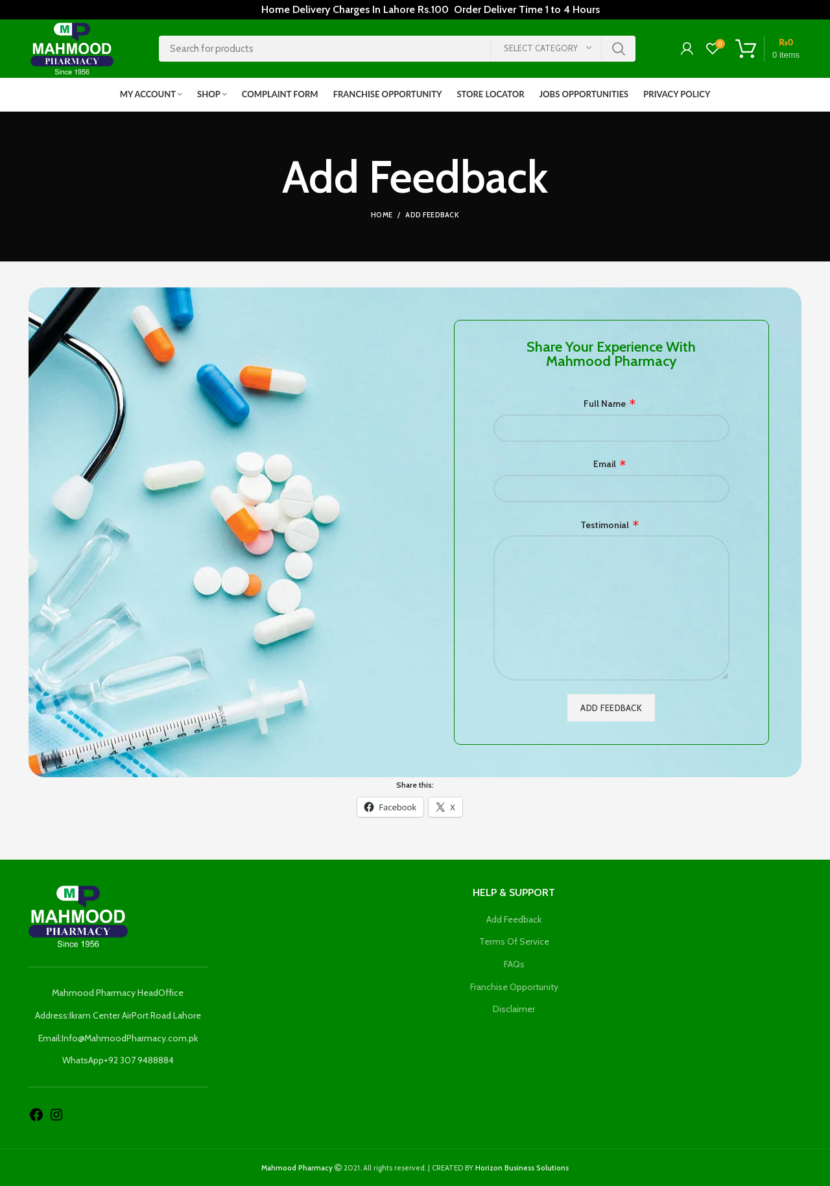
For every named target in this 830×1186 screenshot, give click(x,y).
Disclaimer (514, 1009)
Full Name (605, 403)
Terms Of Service (514, 942)
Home (381, 215)
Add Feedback (513, 919)
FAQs (514, 964)
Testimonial (604, 525)
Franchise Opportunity (514, 987)
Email (604, 464)
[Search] (397, 49)
